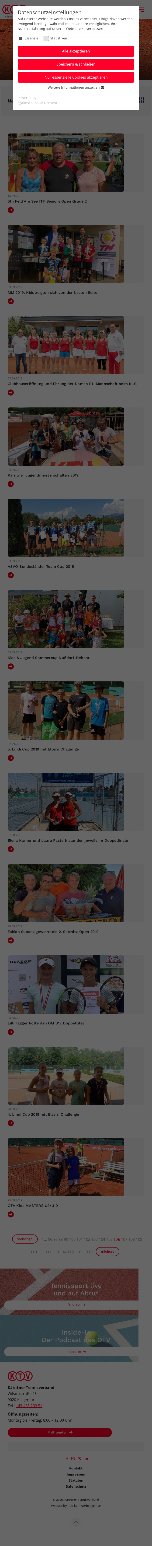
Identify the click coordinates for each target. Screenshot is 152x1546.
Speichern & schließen (76, 64)
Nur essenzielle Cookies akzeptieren (76, 77)
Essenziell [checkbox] (32, 38)
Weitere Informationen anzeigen (76, 87)
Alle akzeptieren (76, 51)
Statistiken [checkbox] (58, 38)
